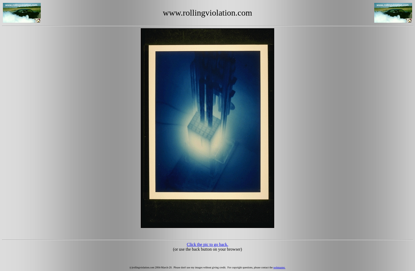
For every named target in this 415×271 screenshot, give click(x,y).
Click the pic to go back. (207, 244)
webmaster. (279, 267)
